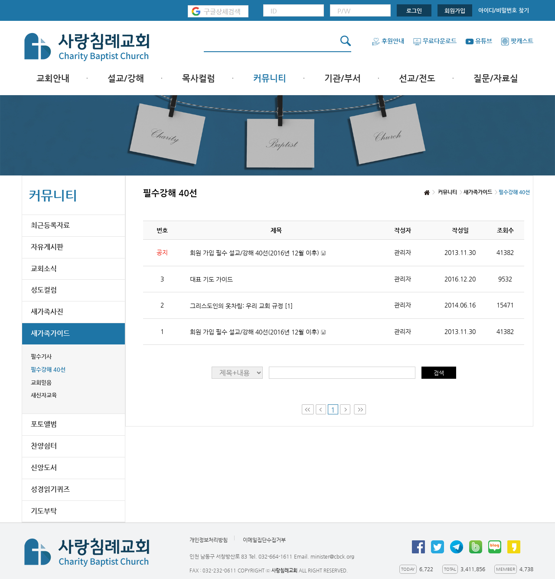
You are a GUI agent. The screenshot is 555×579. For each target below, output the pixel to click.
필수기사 (41, 356)
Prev (321, 409)
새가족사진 (47, 312)
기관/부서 (342, 78)
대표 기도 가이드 (211, 279)
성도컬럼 (44, 290)
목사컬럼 (198, 78)
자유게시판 (47, 247)
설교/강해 (126, 78)
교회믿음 (41, 382)
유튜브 (478, 40)
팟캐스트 (517, 40)
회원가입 (454, 10)
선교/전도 (417, 78)
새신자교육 (44, 395)
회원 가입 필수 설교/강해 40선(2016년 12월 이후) (258, 253)
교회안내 (52, 78)
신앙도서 (44, 467)
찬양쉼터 (44, 446)
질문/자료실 (495, 78)
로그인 (414, 10)
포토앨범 (44, 424)
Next (346, 409)
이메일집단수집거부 (264, 540)
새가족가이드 (50, 333)
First (308, 409)
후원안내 (388, 40)
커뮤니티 (269, 78)
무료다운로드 (435, 40)
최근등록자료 (50, 225)
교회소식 (44, 269)
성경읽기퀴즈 (50, 489)
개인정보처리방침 (208, 540)
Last (360, 409)
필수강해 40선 (48, 369)
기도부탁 (44, 511)
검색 (439, 373)
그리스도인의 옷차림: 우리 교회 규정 (241, 305)
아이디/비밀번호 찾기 (503, 10)
